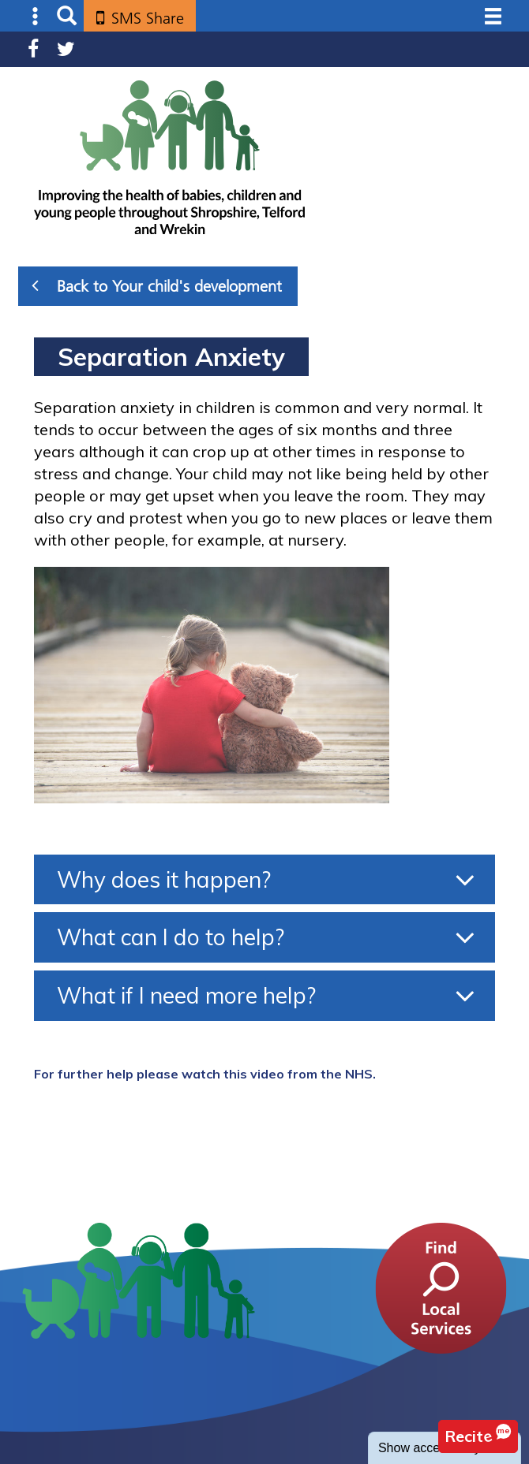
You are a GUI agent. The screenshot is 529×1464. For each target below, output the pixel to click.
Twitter (66, 49)
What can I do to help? (170, 937)
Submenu (36, 16)
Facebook (33, 49)
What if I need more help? (186, 995)
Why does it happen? (164, 879)
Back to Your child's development (157, 285)
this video (253, 1074)
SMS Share (147, 18)
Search (67, 16)
